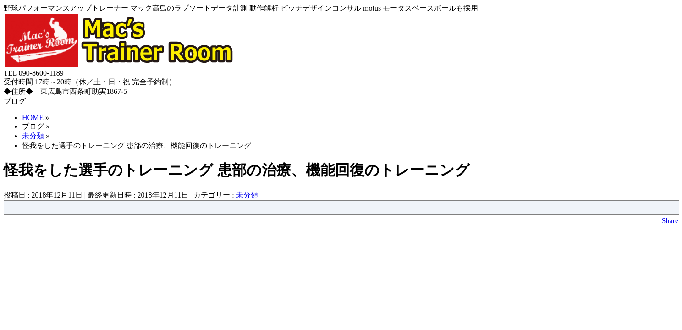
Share (670, 221)
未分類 (247, 195)
